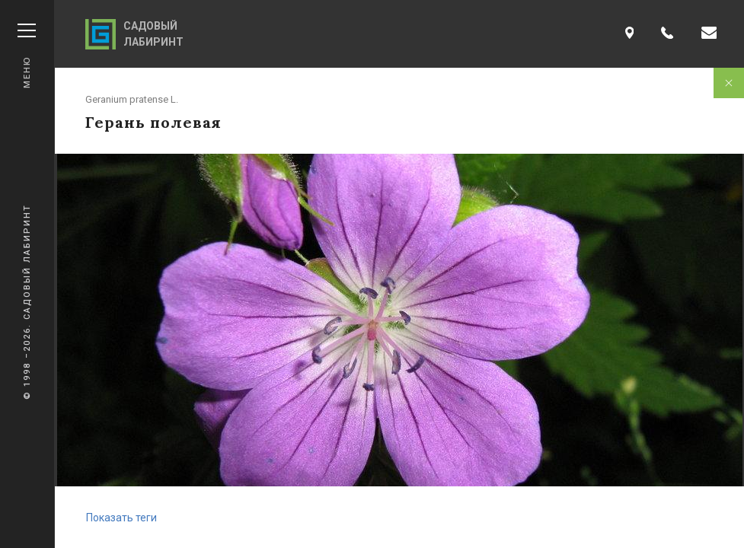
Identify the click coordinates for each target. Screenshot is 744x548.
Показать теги (121, 517)
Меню (27, 56)
